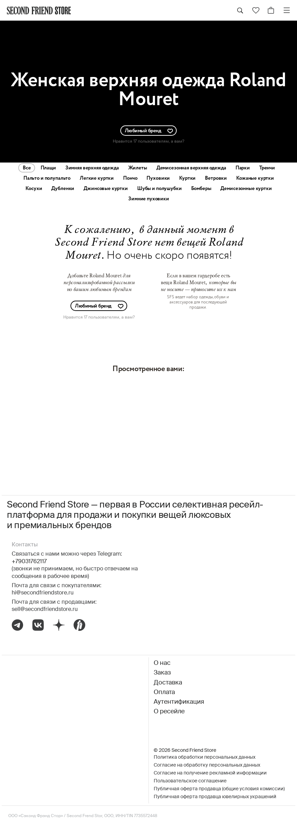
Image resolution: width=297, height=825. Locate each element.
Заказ (162, 673)
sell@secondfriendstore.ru (45, 609)
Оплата (164, 692)
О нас (162, 663)
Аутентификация (179, 702)
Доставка (168, 683)
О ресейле (169, 712)
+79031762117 (29, 562)
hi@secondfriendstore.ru (43, 593)
